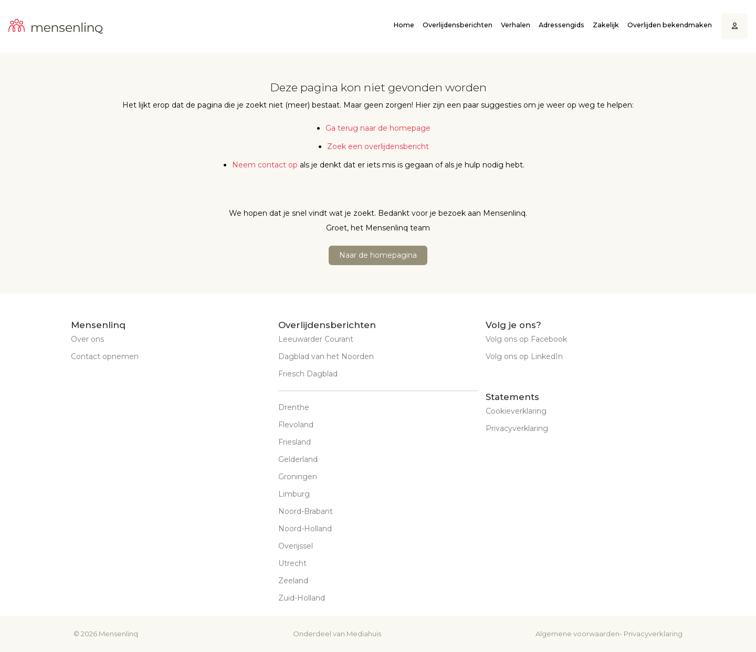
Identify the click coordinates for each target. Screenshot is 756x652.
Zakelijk (606, 25)
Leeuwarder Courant (315, 339)
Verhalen (515, 25)
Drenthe (293, 407)
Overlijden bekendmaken (669, 25)
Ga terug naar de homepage (378, 128)
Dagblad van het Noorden (326, 356)
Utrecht (292, 563)
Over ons (87, 339)
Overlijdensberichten (457, 25)
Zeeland (293, 580)
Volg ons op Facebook (526, 339)
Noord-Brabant (305, 511)
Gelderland (298, 459)
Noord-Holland (305, 528)
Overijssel (295, 546)
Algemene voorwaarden (578, 633)
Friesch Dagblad (308, 373)
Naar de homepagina (378, 255)
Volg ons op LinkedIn (524, 356)
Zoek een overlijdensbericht (378, 146)
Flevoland (295, 424)
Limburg (294, 494)
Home (403, 25)
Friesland (294, 442)
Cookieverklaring (516, 411)
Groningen (297, 476)
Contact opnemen (105, 356)
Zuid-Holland (301, 598)
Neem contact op (265, 165)
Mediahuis (363, 633)
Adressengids (561, 25)
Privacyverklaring (517, 428)
